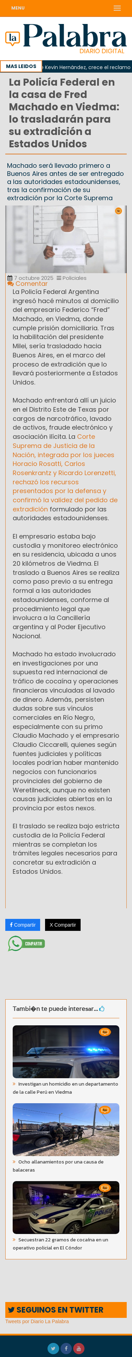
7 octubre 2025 (30, 278)
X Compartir (63, 925)
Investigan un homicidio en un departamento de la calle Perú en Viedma (65, 1088)
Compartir (23, 925)
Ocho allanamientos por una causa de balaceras (58, 1166)
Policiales (72, 278)
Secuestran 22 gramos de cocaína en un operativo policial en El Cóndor (60, 1244)
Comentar (27, 283)
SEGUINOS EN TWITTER (55, 1309)
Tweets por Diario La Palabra (37, 1321)
